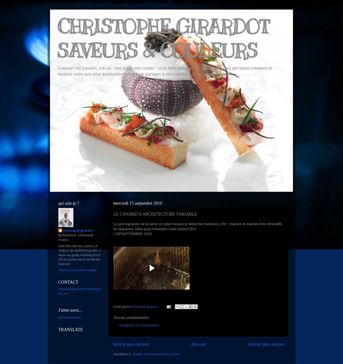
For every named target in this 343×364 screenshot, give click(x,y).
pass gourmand (69, 317)
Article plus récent (131, 344)
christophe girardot (78, 230)
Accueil (198, 344)
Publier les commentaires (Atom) (156, 354)
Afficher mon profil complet (77, 270)
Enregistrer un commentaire (139, 325)
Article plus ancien (266, 344)
